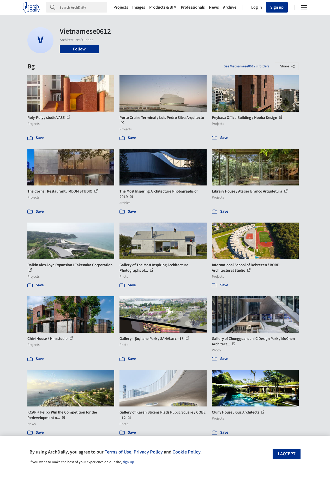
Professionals (193, 7)
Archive (229, 7)
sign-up (128, 462)
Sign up (277, 7)
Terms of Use (118, 452)
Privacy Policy (148, 452)
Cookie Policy (186, 452)
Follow (79, 49)
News (214, 7)
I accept (287, 454)
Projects (120, 7)
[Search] (83, 7)
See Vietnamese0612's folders (246, 66)
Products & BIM (163, 7)
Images (138, 7)
